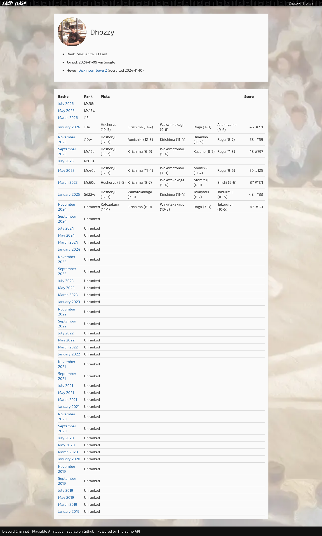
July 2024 (66, 228)
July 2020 (66, 437)
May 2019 (66, 497)
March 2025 (68, 182)
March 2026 (68, 117)
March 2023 (68, 294)
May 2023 (66, 287)
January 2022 (69, 354)
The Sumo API (129, 531)
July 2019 (65, 490)
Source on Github (80, 531)
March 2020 (68, 451)
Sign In (311, 3)
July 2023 (66, 280)
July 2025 (66, 160)
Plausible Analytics (47, 531)
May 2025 (66, 170)
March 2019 (67, 504)
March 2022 (68, 347)
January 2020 (69, 458)
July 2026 (66, 103)
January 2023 (69, 301)
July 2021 (65, 385)
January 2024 (69, 249)
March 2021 (67, 399)
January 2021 (68, 406)
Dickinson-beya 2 (92, 70)
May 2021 (66, 392)
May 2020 (66, 444)
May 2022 (66, 340)
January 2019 (68, 511)
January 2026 (69, 127)
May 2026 (66, 110)
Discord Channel (15, 531)
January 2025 (69, 194)
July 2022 (66, 333)
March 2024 (68, 242)
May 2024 (66, 235)
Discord (295, 3)
